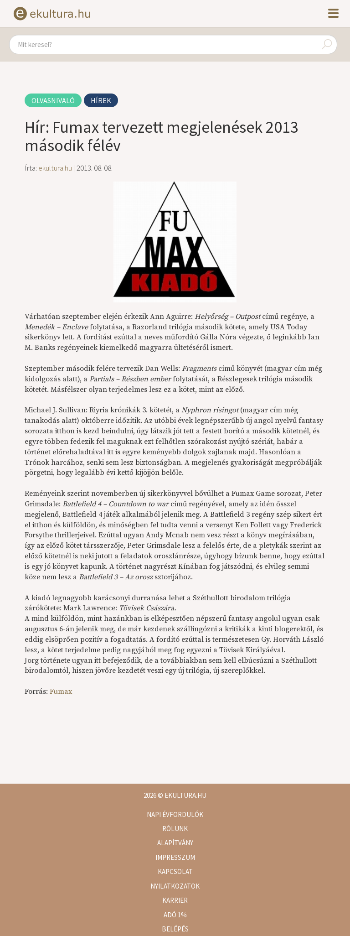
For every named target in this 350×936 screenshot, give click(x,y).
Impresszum (175, 857)
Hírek (101, 100)
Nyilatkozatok (175, 886)
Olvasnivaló (53, 100)
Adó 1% (175, 914)
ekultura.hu (55, 168)
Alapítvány (175, 842)
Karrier (175, 900)
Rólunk (175, 828)
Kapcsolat (175, 871)
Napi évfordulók (175, 814)
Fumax (61, 691)
